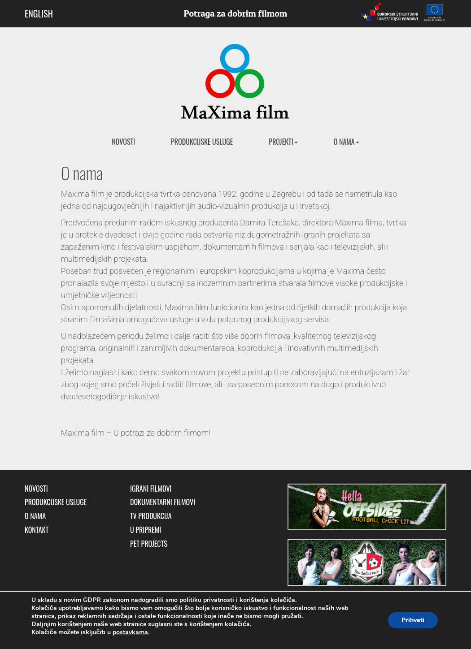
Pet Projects (148, 544)
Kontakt (36, 530)
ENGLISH (39, 13)
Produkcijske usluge (202, 141)
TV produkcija (151, 516)
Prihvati (412, 620)
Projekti (283, 141)
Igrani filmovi (151, 489)
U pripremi (145, 530)
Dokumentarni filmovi (162, 502)
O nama (346, 141)
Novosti (123, 141)
